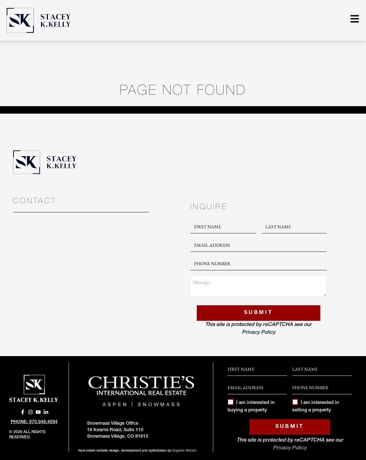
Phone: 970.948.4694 (34, 422)
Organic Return (184, 451)
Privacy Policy (258, 332)
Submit (258, 313)
